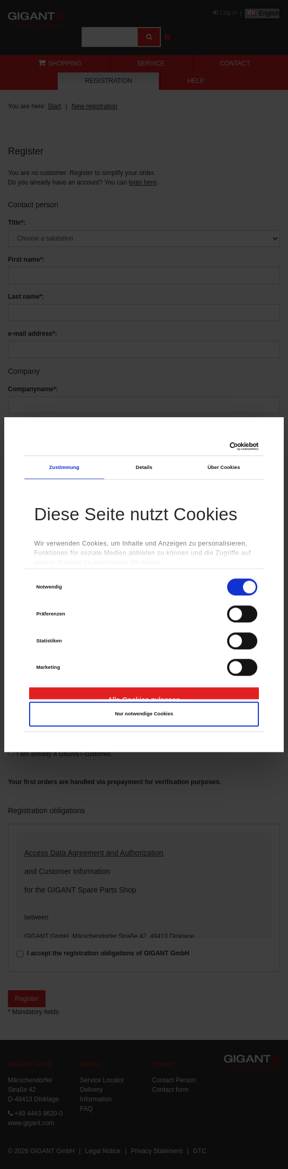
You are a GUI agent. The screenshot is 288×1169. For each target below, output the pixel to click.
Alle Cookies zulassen (144, 697)
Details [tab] (144, 467)
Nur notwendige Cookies (144, 713)
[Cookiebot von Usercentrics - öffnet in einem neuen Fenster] (212, 446)
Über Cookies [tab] (224, 467)
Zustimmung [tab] (64, 467)
